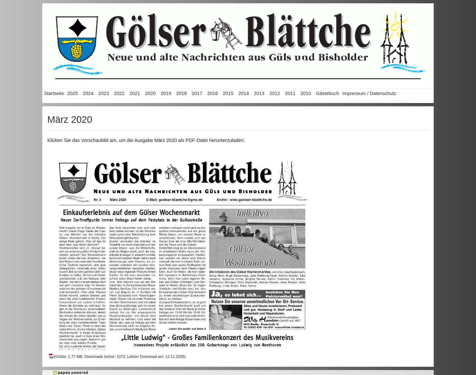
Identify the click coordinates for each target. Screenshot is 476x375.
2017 (197, 93)
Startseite (54, 93)
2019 (166, 93)
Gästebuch (327, 93)
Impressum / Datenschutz (369, 93)
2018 (181, 93)
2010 (305, 93)
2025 (72, 93)
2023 (104, 93)
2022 (119, 93)
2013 (259, 93)
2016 (212, 93)
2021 (135, 93)
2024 (88, 93)
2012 (274, 93)
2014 (243, 93)
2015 (228, 93)
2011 (290, 93)
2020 (150, 93)
